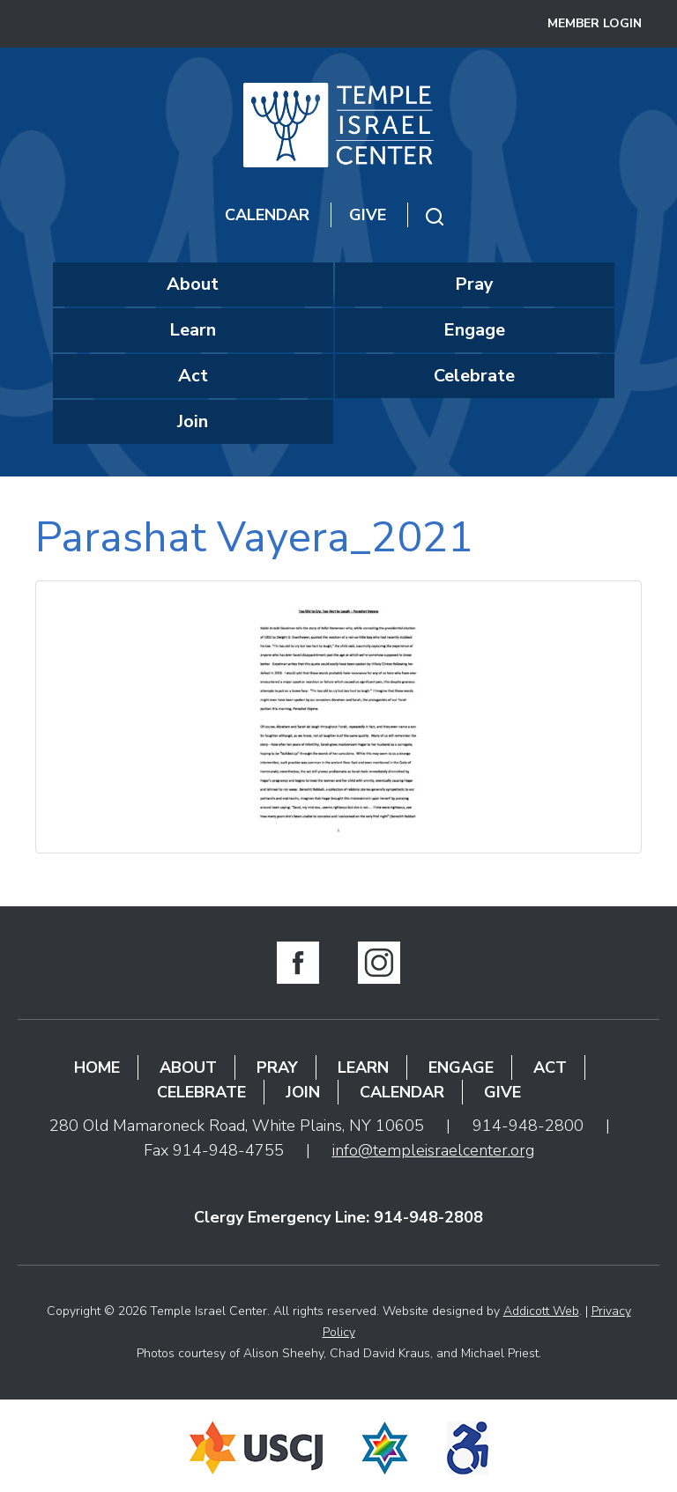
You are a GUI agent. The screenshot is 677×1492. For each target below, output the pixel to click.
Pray (474, 284)
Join (192, 421)
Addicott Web (541, 1311)
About (193, 284)
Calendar (267, 214)
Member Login (594, 23)
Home (97, 1067)
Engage (474, 330)
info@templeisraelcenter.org (433, 1150)
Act (193, 376)
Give (367, 214)
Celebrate (474, 376)
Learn (192, 330)
